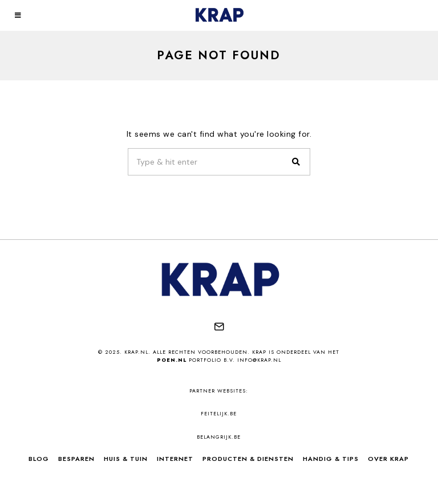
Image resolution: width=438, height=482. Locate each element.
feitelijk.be (219, 413)
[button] (296, 161)
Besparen (76, 458)
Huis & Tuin (126, 458)
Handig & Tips (331, 458)
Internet (175, 458)
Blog (39, 458)
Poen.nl (171, 359)
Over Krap (388, 458)
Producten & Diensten (248, 458)
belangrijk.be (219, 436)
